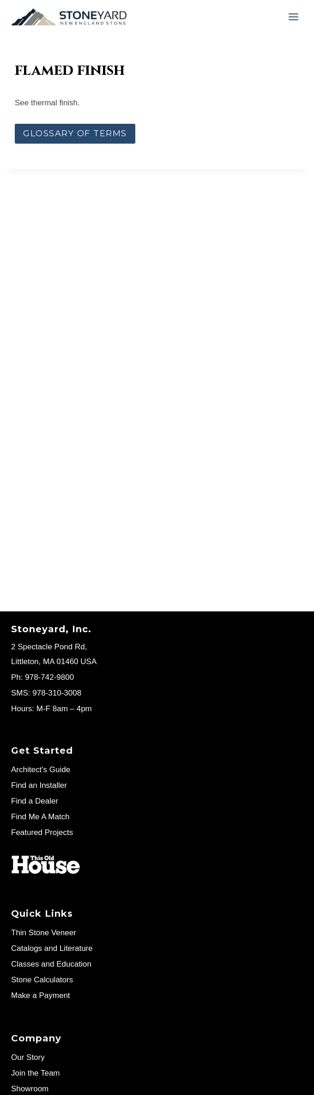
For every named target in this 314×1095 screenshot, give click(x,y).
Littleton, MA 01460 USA (54, 661)
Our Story (28, 1057)
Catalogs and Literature (52, 948)
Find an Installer (39, 785)
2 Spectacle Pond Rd (48, 646)
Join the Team (35, 1073)
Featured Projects (42, 832)
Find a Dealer (34, 801)
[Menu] (293, 16)
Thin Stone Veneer (43, 932)
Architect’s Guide (40, 769)
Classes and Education (51, 964)
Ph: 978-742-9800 (42, 677)
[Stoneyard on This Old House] (45, 864)
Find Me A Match (40, 816)
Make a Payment (40, 995)
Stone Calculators (42, 979)
